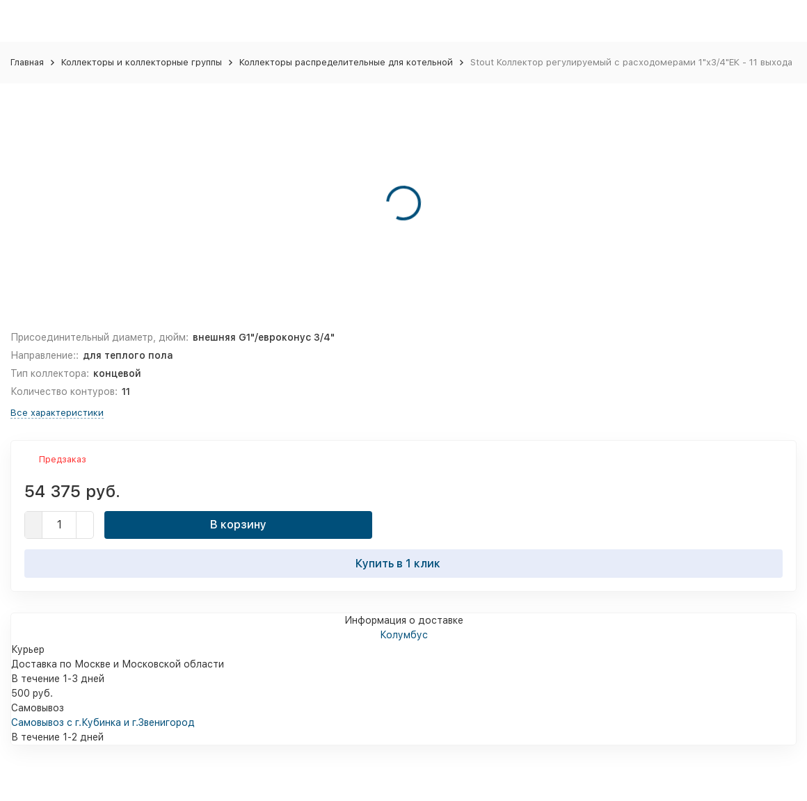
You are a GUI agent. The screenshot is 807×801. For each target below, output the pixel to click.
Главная (27, 62)
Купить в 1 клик (403, 563)
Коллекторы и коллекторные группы (141, 62)
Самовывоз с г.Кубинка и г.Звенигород (103, 722)
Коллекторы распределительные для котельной (346, 62)
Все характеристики (57, 412)
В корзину (238, 524)
